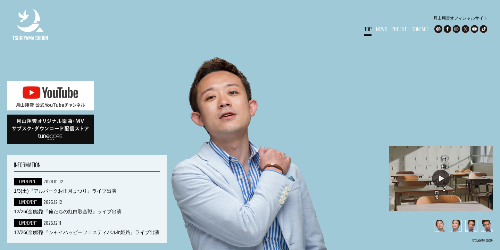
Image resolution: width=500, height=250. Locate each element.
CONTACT (420, 29)
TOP (368, 29)
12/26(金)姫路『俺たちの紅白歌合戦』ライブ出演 (68, 211)
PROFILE (399, 29)
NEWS (381, 29)
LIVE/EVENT (28, 181)
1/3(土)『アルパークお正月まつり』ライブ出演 (65, 191)
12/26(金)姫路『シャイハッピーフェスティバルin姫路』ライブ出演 (86, 232)
